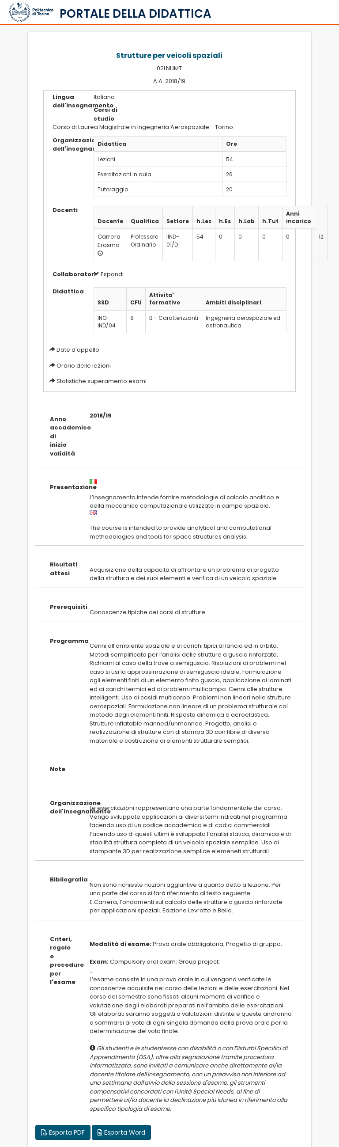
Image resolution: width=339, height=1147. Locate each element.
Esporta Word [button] (121, 1132)
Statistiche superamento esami (101, 381)
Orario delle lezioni (83, 365)
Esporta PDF (63, 1132)
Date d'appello (77, 350)
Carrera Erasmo (109, 240)
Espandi (109, 274)
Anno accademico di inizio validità (63, 436)
